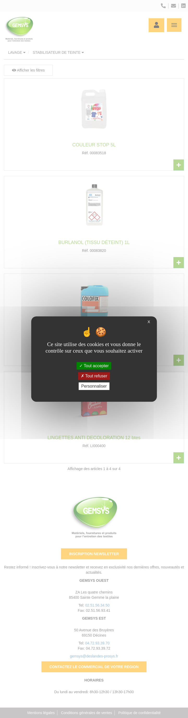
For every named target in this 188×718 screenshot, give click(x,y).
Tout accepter (94, 366)
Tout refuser (94, 376)
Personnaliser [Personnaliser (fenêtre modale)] (94, 386)
